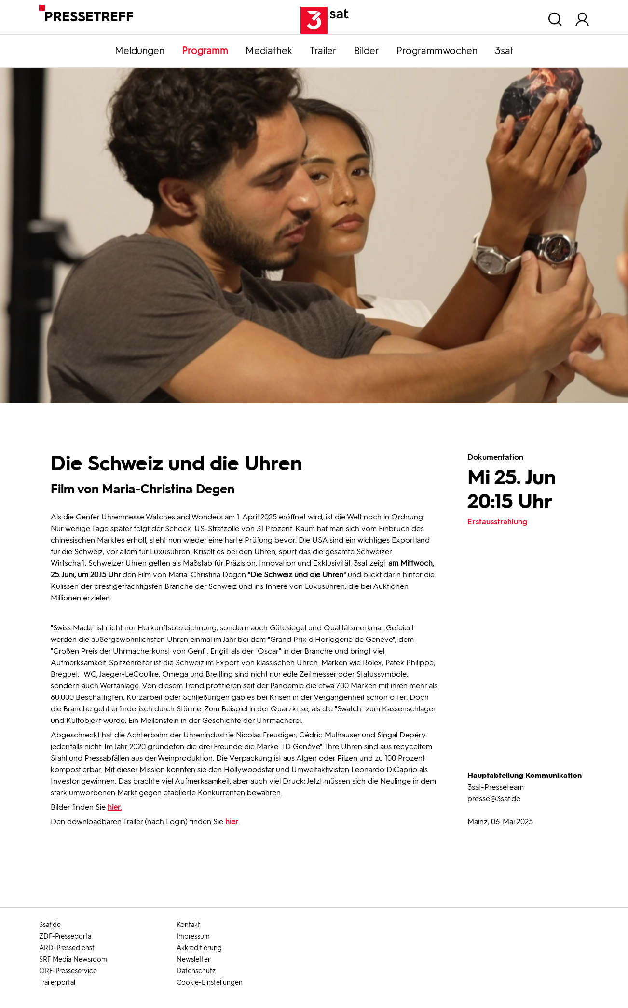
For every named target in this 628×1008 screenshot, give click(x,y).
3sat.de (50, 925)
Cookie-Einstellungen (210, 983)
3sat (504, 50)
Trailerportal (57, 983)
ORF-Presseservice (68, 971)
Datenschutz (196, 971)
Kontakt (188, 925)
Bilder (366, 50)
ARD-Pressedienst (67, 948)
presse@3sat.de (493, 798)
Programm (205, 50)
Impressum (193, 936)
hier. (115, 807)
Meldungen (139, 50)
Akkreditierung (199, 948)
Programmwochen (437, 50)
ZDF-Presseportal (66, 936)
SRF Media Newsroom (73, 959)
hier (231, 821)
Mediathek (269, 50)
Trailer (323, 50)
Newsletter (193, 959)
